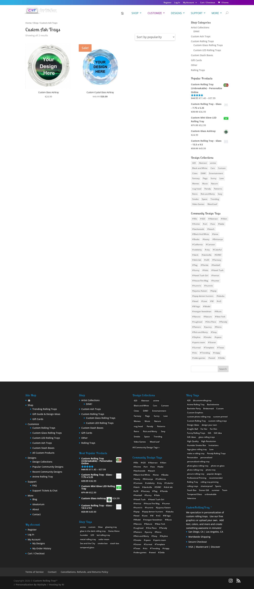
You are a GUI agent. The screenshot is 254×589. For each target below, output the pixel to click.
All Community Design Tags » (146, 447)
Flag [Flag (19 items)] (195, 265)
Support (196, 13)
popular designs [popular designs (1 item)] (214, 473)
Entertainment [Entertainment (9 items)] (216, 173)
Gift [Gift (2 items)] (209, 433)
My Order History (41, 548)
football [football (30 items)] (216, 265)
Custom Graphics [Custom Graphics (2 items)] (195, 412)
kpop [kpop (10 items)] (214, 290)
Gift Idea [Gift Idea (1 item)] (218, 433)
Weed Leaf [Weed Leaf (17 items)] (212, 204)
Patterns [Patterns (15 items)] (218, 188)
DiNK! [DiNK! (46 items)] (218, 254)
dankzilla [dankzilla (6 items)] (207, 254)
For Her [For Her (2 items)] (204, 429)
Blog (34, 499)
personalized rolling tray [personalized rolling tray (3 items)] (198, 461)
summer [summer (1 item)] (215, 490)
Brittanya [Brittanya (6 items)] (218, 239)
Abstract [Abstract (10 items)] (203, 163)
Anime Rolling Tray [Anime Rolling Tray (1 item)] (195, 404)
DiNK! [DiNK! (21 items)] (203, 173)
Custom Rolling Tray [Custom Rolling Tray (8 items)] (196, 420)
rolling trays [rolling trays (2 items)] (192, 486)
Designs (176, 13)
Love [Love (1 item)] (211, 449)
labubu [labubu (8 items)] (221, 296)
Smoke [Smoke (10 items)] (195, 199)
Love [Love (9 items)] (221, 178)
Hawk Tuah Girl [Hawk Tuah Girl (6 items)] (201, 275)
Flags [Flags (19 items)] (205, 178)
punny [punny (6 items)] (209, 327)
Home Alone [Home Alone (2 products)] (114, 531)
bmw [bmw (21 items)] (216, 234)
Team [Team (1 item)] (224, 490)
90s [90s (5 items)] (195, 218)
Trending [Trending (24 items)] (215, 199)
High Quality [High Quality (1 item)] (193, 441)
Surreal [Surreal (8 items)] (197, 347)
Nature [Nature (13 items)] (214, 183)
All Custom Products (43, 453)
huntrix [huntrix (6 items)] (209, 285)
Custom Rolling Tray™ (45, 580)
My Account (188, 3)
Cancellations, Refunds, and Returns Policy (84, 571)
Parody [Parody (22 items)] (224, 321)
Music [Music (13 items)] (205, 183)
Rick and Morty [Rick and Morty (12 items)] (201, 332)
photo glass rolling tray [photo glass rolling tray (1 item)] (197, 465)
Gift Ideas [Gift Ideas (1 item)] (191, 437)
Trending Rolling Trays (44, 409)
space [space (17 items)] (218, 337)
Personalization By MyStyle (31, 584)
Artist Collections (200, 27)
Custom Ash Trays (200, 36)
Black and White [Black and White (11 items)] (199, 168)
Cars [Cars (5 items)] (213, 168)
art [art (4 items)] (205, 224)
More (215, 13)
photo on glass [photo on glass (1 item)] (218, 465)
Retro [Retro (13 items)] (218, 327)
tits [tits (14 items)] (195, 352)
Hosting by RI (56, 584)
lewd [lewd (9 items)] (196, 301)
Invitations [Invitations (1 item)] (213, 445)
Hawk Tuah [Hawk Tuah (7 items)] (218, 270)
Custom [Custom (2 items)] (220, 408)
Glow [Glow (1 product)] (100, 527)
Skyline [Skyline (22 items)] (197, 337)
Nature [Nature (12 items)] (208, 316)
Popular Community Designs (47, 466)
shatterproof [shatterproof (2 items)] (207, 486)
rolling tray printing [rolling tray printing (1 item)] (210, 482)
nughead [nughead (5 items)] (198, 321)
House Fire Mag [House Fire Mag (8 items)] (201, 280)
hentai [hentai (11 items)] (216, 275)
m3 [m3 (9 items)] (219, 301)
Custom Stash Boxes (202, 55)
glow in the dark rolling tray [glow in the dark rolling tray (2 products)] (93, 531)
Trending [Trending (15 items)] (206, 352)
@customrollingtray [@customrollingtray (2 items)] (202, 400)
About (35, 509)
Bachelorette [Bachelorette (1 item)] (213, 404)
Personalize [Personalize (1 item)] (192, 457)
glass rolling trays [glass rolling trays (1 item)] (207, 437)
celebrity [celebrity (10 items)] (198, 249)
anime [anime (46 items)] (213, 163)
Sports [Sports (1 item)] (218, 486)
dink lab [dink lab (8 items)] (197, 260)
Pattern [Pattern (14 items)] (197, 327)
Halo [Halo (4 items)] (206, 270)
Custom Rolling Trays (202, 41)
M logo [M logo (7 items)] (197, 306)
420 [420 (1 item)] (188, 400)
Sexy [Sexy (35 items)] (214, 332)
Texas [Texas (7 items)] (221, 347)
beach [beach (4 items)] (211, 229)
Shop (135, 13)
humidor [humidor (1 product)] (84, 535)
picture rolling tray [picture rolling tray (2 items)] (195, 473)
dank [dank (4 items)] (196, 254)
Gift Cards (196, 60)
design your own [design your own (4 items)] (209, 425)
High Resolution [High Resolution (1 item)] (208, 441)
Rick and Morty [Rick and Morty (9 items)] (208, 194)
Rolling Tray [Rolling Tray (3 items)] (192, 482)
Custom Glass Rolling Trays (208, 45)
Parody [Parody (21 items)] (207, 188)
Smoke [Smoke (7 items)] (208, 337)
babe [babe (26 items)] (222, 224)
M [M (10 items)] (213, 301)
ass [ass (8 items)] (213, 224)
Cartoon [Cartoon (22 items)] (222, 168)
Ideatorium (38, 504)
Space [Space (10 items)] (204, 199)
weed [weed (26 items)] (212, 358)
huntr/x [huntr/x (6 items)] (197, 285)
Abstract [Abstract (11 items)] (214, 218)
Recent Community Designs (47, 472)
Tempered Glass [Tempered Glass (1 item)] (194, 494)
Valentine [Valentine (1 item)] (191, 498)
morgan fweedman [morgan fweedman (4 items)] (202, 311)
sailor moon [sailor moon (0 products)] (103, 539)
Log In (177, 3)
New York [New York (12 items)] (220, 316)
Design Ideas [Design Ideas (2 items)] (193, 425)
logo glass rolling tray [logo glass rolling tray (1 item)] (197, 449)
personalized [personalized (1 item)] (206, 457)
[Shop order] (155, 37)
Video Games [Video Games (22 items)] (198, 204)
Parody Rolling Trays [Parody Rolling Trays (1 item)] (216, 453)
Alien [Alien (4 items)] (224, 218)
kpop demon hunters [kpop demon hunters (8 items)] (203, 296)
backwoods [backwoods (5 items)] (199, 229)
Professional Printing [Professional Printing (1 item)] (196, 478)
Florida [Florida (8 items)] (205, 265)
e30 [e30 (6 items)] (207, 260)
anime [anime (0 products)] (83, 527)
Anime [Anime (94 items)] (197, 224)
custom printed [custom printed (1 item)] (220, 416)
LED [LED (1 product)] (92, 535)
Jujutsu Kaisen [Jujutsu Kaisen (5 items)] (200, 290)
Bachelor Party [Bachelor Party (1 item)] (194, 408)
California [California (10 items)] (198, 244)
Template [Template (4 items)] (209, 347)
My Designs (38, 543)
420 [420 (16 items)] (203, 218)
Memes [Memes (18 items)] (195, 183)
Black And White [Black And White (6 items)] (201, 234)
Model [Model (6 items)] (207, 306)
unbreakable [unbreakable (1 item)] (210, 494)
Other (194, 65)
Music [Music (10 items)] (219, 311)
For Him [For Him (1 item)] (213, 429)
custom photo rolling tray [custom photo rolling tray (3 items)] (199, 416)
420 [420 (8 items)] (194, 163)
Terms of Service (34, 571)
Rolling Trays (198, 70)
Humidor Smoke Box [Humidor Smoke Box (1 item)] (196, 445)
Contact (36, 514)
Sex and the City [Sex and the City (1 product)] (87, 543)
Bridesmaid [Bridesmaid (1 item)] (208, 408)
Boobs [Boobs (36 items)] (196, 239)
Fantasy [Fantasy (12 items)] (196, 178)
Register (167, 3)
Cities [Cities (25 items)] (194, 173)
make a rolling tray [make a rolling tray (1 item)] (195, 453)
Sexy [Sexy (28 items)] (220, 194)
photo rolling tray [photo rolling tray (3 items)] (195, 469)
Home (28, 22)
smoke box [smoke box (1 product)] (103, 543)
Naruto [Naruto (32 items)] (197, 316)
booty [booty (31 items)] (206, 239)
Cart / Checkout (207, 3)
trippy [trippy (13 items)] (217, 352)
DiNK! (196, 31)
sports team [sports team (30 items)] (199, 342)
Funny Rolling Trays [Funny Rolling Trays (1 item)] (196, 433)
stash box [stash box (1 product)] (114, 543)
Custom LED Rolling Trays (207, 50)
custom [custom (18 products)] (91, 527)
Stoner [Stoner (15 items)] (213, 342)
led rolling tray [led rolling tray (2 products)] (103, 535)
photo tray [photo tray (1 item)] (210, 469)
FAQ (34, 485)
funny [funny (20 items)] (196, 270)
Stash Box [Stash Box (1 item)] (191, 490)
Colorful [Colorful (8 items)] (218, 249)
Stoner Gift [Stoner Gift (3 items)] (204, 490)
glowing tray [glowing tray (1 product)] (111, 527)
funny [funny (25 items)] (213, 178)
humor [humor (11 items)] (216, 280)
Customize (155, 13)
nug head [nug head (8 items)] (196, 188)
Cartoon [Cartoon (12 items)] (211, 244)
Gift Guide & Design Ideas (46, 414)
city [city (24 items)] (208, 249)
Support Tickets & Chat (44, 490)
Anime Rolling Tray (42, 476)
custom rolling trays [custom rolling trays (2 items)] (217, 420)
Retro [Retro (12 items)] (194, 194)
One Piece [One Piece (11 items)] (211, 321)
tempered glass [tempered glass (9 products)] (87, 547)
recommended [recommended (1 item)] (215, 478)
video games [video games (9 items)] (199, 358)
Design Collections (42, 461)
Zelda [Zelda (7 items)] (222, 358)
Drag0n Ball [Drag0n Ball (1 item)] (192, 429)
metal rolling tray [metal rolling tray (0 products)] (88, 539)
